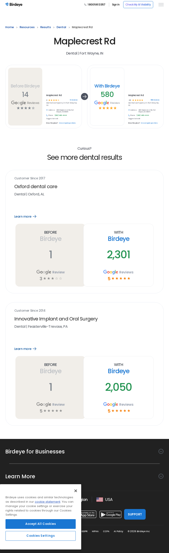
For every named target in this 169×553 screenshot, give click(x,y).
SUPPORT (135, 514)
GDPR (84, 531)
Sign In (116, 4)
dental (61, 27)
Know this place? (52, 123)
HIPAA (95, 531)
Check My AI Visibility (138, 4)
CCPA (106, 531)
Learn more (28, 216)
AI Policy (118, 531)
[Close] (76, 491)
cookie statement (47, 502)
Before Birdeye (25, 86)
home (9, 27)
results (45, 27)
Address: (51, 110)
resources (27, 27)
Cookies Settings (40, 536)
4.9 (130, 100)
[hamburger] (160, 4)
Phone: (50, 115)
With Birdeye (107, 86)
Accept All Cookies (40, 524)
